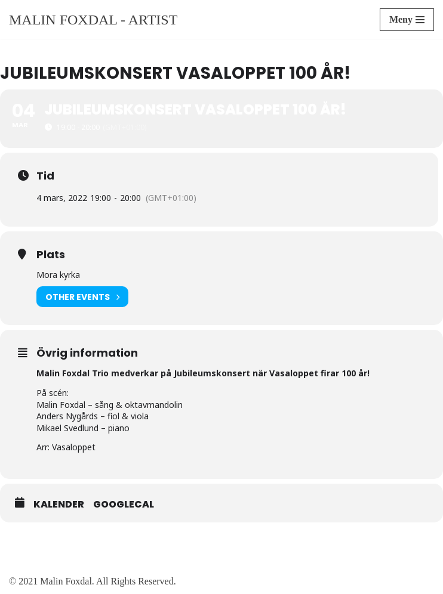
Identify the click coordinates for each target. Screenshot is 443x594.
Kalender (58, 505)
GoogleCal (123, 505)
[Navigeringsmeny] (407, 19)
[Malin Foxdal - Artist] (93, 19)
